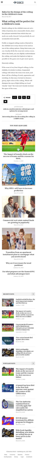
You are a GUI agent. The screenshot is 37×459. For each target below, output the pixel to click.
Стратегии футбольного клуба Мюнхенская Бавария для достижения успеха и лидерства (25, 327)
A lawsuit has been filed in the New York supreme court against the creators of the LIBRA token (25, 389)
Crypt (22, 457)
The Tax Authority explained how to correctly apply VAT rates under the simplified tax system (24, 406)
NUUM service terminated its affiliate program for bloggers (25, 420)
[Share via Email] (5, 101)
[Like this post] (15, 97)
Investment (29, 457)
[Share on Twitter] (24, 97)
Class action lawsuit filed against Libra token (24, 338)
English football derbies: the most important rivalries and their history (25, 301)
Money (16, 457)
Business (20, 454)
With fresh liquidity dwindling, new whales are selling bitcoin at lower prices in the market (25, 352)
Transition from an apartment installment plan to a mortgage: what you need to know (18, 254)
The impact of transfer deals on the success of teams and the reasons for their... (18, 156)
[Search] (35, 2)
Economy (12, 454)
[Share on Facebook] (19, 97)
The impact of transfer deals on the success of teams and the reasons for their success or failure (25, 313)
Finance (27, 454)
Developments (8, 457)
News (5, 454)
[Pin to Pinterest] (28, 97)
